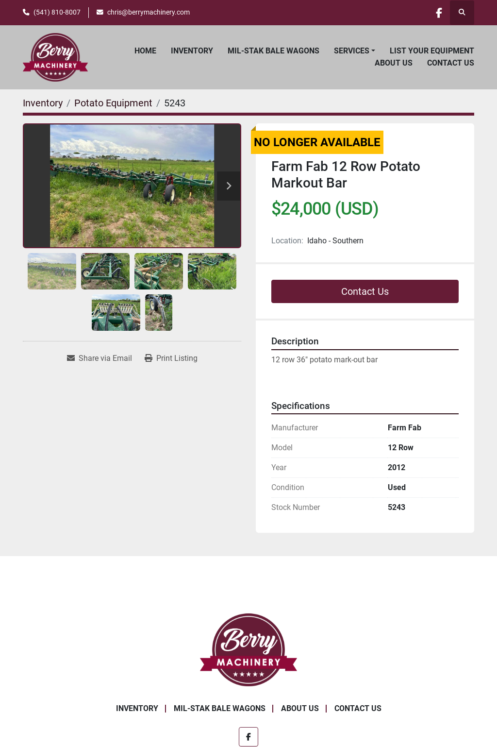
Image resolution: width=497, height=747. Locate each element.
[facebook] (437, 12)
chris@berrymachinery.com (148, 12)
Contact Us (450, 63)
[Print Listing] (171, 358)
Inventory (192, 50)
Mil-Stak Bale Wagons (273, 50)
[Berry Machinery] (249, 649)
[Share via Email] (99, 358)
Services (351, 50)
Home (145, 50)
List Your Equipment (432, 50)
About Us (394, 63)
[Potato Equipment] (113, 103)
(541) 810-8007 (57, 12)
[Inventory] (43, 103)
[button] (354, 51)
